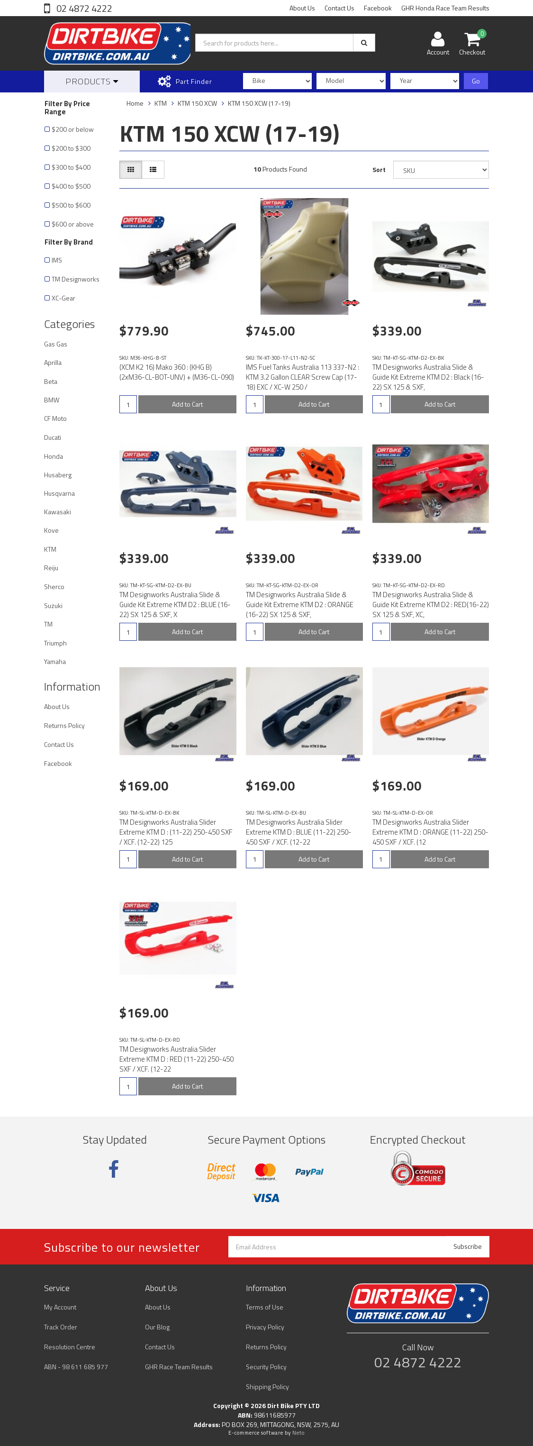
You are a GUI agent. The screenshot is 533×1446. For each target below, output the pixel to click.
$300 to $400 (71, 167)
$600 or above (73, 224)
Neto (298, 1433)
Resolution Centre (69, 1347)
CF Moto (55, 418)
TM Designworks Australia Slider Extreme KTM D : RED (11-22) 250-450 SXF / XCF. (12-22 (176, 1059)
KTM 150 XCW (197, 103)
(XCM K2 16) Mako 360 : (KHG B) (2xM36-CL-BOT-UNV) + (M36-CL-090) (176, 372)
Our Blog (157, 1327)
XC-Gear (63, 298)
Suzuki (53, 605)
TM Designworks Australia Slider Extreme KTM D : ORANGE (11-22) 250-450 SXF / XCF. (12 (430, 832)
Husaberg (58, 475)
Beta (50, 381)
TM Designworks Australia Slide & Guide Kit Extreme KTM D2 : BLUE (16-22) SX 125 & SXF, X (175, 604)
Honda (53, 456)
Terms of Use (264, 1307)
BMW (51, 400)
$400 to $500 (71, 186)
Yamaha (55, 661)
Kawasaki (57, 512)
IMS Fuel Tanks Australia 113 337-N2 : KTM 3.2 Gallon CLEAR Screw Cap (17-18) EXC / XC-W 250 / (302, 377)
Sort (379, 169)
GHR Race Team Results (179, 1367)
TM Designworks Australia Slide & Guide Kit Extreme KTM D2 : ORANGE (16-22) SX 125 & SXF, (299, 604)
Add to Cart (187, 404)
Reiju (51, 568)
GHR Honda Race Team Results (445, 8)
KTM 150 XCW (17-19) (259, 103)
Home (135, 103)
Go (476, 81)
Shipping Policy (267, 1386)
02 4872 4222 (83, 8)
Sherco (54, 586)
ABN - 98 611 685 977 (76, 1367)
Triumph (55, 643)
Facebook (378, 8)
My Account (60, 1307)
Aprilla (53, 362)
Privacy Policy (265, 1327)
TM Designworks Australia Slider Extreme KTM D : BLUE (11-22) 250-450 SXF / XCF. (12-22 (299, 832)
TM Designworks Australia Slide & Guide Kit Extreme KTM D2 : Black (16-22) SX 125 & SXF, (428, 377)
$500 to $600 (71, 205)
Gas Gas (55, 344)
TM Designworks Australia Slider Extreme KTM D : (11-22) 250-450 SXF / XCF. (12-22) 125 (176, 832)
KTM (50, 549)
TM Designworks (75, 279)
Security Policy (266, 1367)
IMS (57, 260)
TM (48, 624)
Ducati (52, 437)
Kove (51, 530)
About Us (302, 8)
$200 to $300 (71, 148)
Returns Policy (64, 725)
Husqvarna (59, 493)
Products (91, 81)
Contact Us (339, 8)
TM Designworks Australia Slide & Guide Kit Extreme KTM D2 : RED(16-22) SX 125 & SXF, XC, (430, 604)
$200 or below (73, 129)
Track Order (60, 1327)
